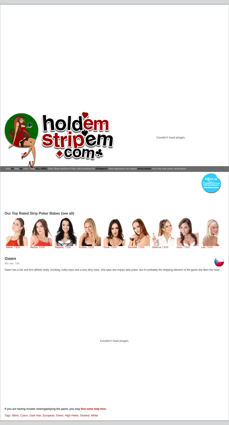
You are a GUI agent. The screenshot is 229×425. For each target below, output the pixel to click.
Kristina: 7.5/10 (90, 246)
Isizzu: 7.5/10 (188, 246)
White (94, 415)
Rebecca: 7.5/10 (163, 246)
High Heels (71, 415)
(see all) (67, 213)
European (49, 415)
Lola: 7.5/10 (212, 246)
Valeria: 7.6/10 (17, 246)
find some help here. (94, 408)
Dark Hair (35, 415)
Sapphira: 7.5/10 (66, 246)
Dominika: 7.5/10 (139, 246)
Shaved (84, 415)
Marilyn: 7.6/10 (41, 246)
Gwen (60, 415)
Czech (24, 415)
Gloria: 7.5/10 (114, 246)
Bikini (15, 415)
